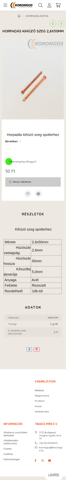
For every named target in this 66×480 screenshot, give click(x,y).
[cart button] (58, 5)
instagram (42, 460)
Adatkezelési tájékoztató (11, 442)
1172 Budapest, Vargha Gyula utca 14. (50, 435)
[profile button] (49, 5)
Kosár (38, 406)
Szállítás (8, 454)
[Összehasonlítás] (38, 193)
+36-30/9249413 (48, 443)
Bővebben (11, 141)
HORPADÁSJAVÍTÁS (37, 16)
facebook (35, 460)
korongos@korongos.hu (50, 449)
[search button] (40, 5)
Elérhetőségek (12, 459)
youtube (49, 460)
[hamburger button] (5, 5)
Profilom (40, 401)
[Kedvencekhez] (27, 193)
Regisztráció (42, 395)
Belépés (39, 390)
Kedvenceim (42, 411)
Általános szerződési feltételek (15, 434)
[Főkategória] (19, 16)
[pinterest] (37, 349)
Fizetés (8, 448)
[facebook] (29, 349)
